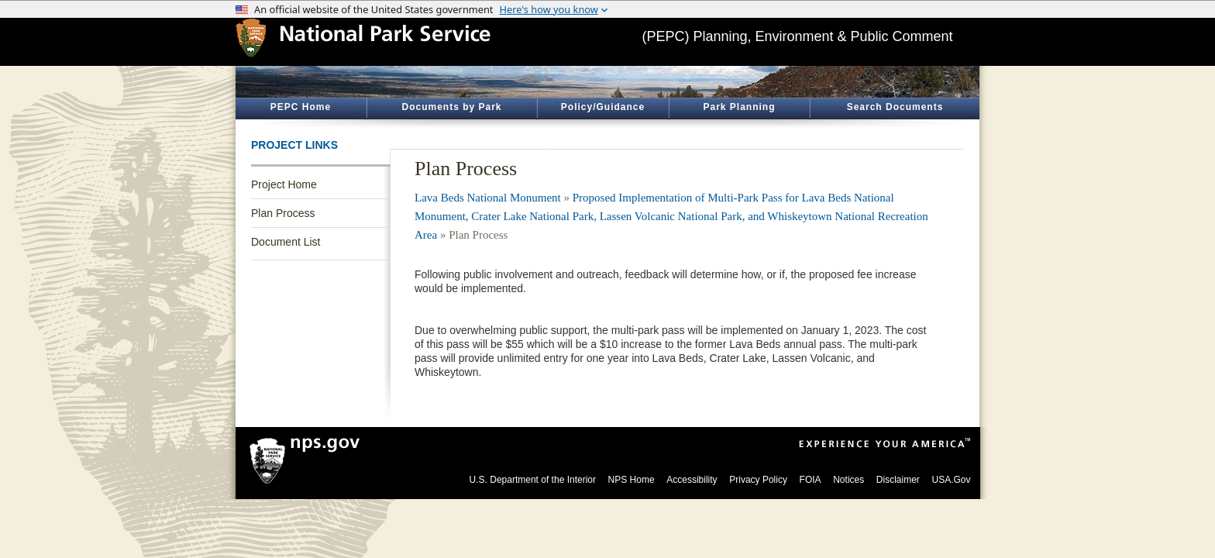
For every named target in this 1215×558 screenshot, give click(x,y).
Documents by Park (451, 107)
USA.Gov (950, 479)
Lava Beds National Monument (488, 197)
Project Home (284, 184)
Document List (285, 242)
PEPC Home (300, 107)
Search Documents (895, 107)
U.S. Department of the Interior (533, 479)
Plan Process (283, 213)
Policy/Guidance (603, 107)
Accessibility (691, 479)
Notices (848, 479)
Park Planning (739, 107)
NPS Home (631, 479)
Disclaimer (898, 479)
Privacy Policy (758, 479)
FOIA (810, 479)
